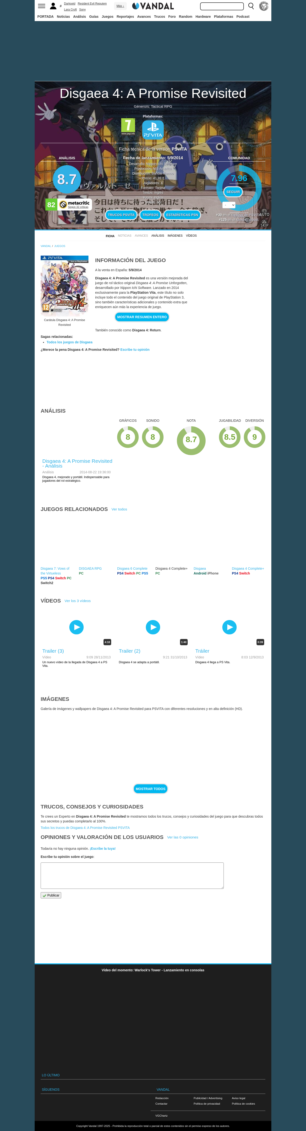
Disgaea (200, 568)
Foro (172, 16)
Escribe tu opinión (135, 350)
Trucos (159, 16)
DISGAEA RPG (90, 568)
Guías (93, 16)
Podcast (242, 16)
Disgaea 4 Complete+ (248, 568)
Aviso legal (238, 1098)
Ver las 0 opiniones (182, 837)
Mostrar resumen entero (142, 317)
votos (239, 216)
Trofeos (150, 215)
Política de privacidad (207, 1103)
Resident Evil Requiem (92, 3)
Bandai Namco (163, 173)
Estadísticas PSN (182, 215)
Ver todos (119, 509)
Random (185, 16)
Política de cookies (243, 1103)
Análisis (79, 16)
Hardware (203, 16)
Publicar (51, 895)
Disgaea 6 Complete (132, 568)
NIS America (162, 168)
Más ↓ (120, 6)
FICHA (110, 236)
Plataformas (223, 16)
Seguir (233, 192)
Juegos (108, 16)
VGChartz (161, 1115)
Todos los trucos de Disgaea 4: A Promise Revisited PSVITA (85, 828)
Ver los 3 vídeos (78, 601)
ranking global (247, 220)
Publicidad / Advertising (208, 1098)
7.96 (239, 178)
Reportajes (125, 16)
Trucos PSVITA (121, 215)
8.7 (67, 179)
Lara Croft (70, 9)
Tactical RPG (161, 106)
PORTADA (45, 16)
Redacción (162, 1098)
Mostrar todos (150, 789)
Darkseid (69, 3)
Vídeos (191, 235)
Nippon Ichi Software (161, 164)
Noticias (63, 16)
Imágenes (175, 235)
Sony (82, 9)
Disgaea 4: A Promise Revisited (153, 93)
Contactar (161, 1103)
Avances (144, 16)
